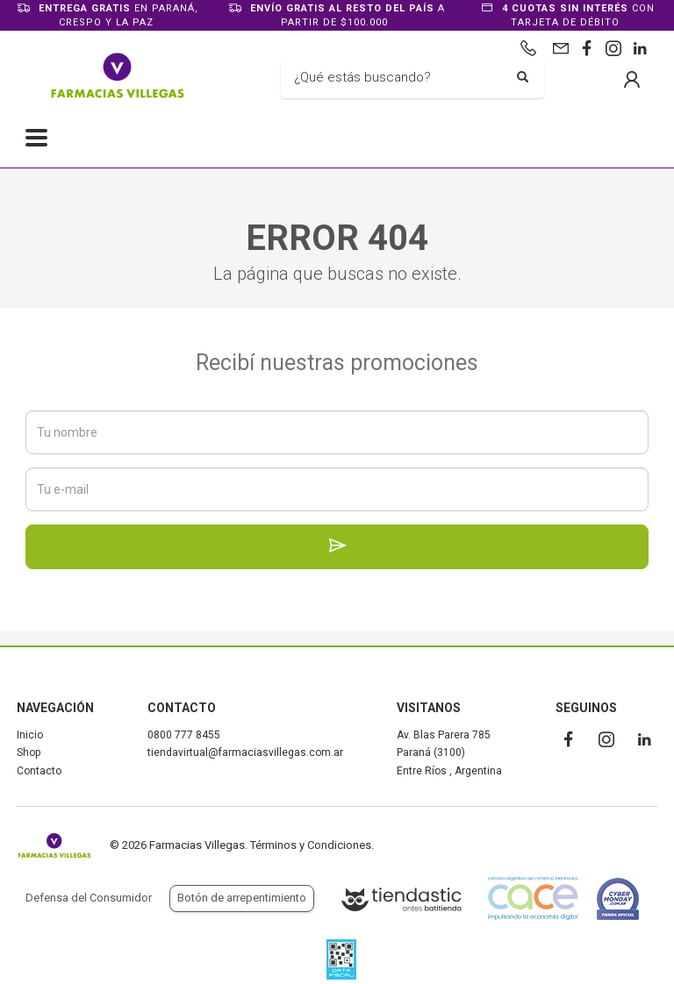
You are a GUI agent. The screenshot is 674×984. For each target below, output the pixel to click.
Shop (28, 752)
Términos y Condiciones (310, 845)
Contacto (39, 771)
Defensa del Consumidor (88, 897)
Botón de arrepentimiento (241, 897)
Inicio (30, 735)
